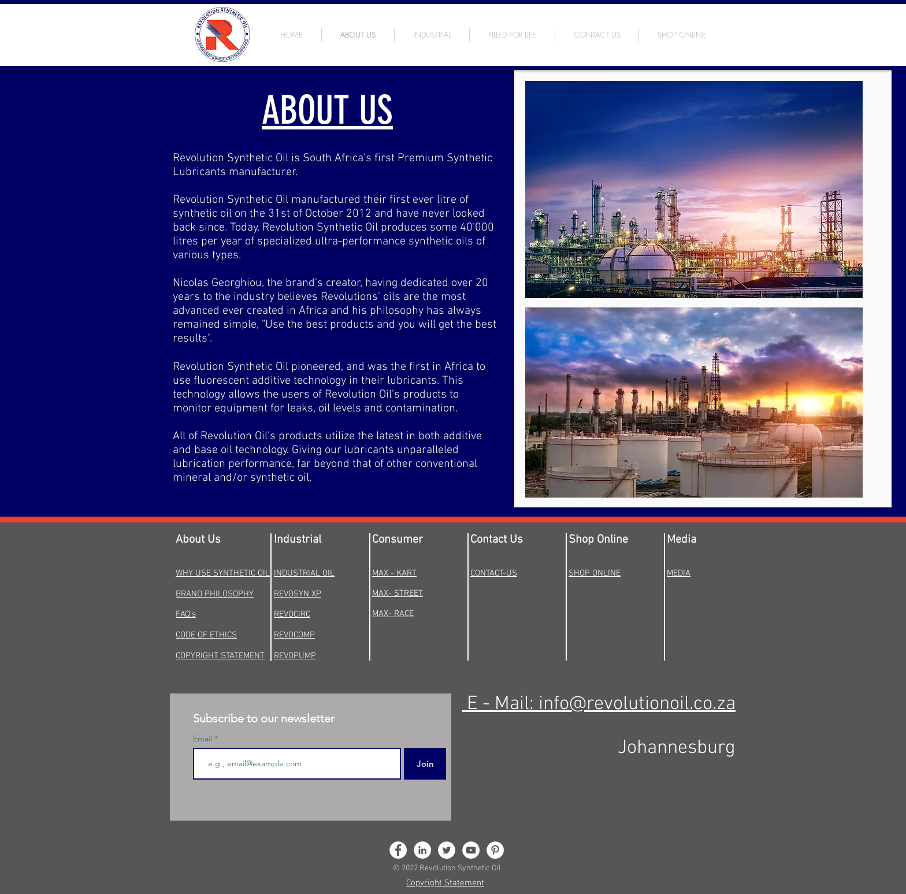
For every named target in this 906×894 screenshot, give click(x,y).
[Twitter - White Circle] (446, 850)
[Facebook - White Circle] (398, 850)
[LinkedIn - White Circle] (422, 850)
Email (203, 739)
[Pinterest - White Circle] (495, 850)
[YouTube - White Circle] (471, 850)
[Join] (425, 764)
